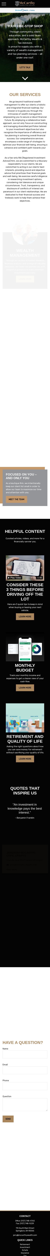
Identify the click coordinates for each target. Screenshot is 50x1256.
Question (7, 1096)
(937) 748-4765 (28, 1221)
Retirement (25, 1244)
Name (5, 1049)
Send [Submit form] (8, 1119)
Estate (25, 1250)
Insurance (25, 1253)
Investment (25, 1247)
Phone (6, 1080)
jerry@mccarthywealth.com (25, 1235)
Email (5, 1064)
